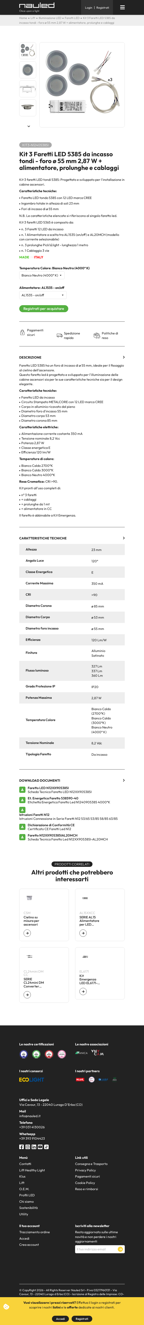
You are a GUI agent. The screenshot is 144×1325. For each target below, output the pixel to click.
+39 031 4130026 (32, 1127)
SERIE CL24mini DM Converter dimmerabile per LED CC (34, 982)
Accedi (60, 1319)
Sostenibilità (28, 1208)
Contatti (25, 1164)
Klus (22, 1176)
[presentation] (106, 1263)
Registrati (82, 1319)
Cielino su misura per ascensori (31, 920)
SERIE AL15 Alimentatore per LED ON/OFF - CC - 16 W (89, 920)
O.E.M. (24, 1189)
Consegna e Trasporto (91, 1164)
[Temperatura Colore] (42, 275)
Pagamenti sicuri (87, 1176)
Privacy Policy (85, 1170)
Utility (23, 1214)
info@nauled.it (30, 1116)
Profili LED (27, 1195)
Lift (21, 1183)
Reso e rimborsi (86, 1189)
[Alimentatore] (43, 295)
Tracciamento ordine (34, 1232)
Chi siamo (26, 1201)
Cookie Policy (85, 1183)
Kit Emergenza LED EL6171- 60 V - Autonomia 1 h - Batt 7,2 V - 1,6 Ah (89, 979)
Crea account (29, 1245)
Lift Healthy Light (32, 1170)
